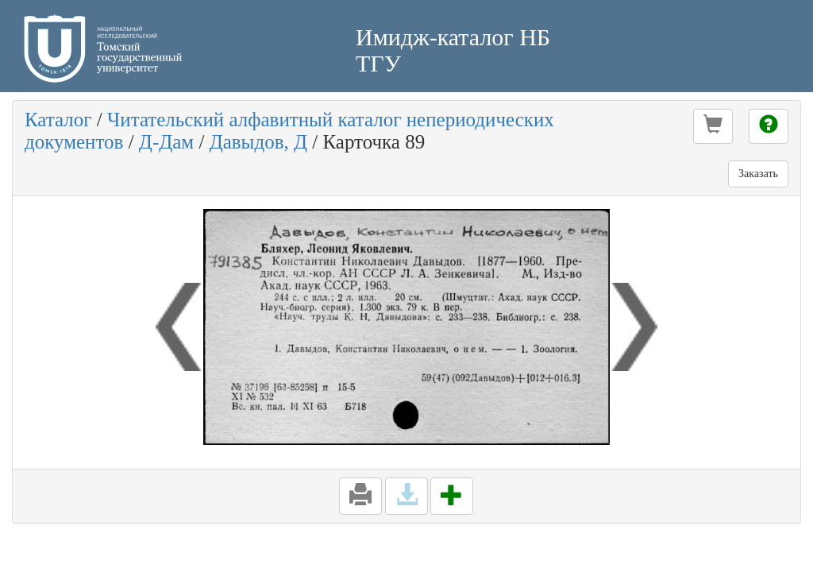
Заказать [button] (758, 174)
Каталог (58, 119)
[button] (713, 126)
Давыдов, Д (258, 142)
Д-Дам (166, 142)
